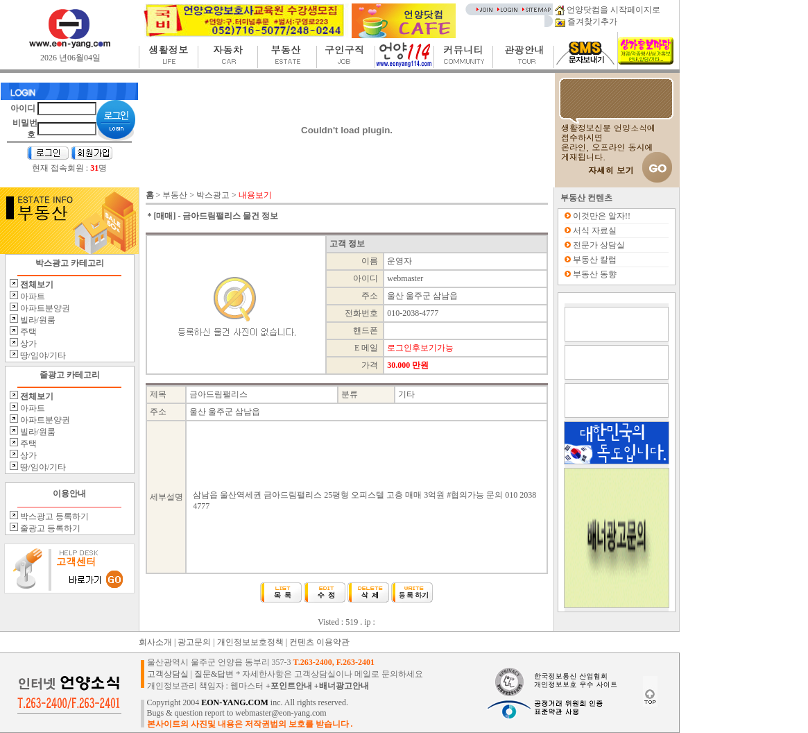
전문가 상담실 (599, 245)
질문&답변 (214, 674)
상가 (27, 343)
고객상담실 (168, 674)
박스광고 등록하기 (53, 516)
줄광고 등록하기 (49, 528)
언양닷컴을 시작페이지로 (607, 10)
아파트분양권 (44, 308)
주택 (27, 332)
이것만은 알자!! (601, 216)
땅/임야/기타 (42, 355)
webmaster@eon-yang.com (280, 713)
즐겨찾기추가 (586, 21)
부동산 (174, 195)
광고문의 (194, 642)
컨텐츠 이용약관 (319, 642)
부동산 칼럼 (595, 259)
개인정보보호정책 (250, 642)
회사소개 (155, 642)
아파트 (31, 296)
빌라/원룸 (36, 320)
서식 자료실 (595, 230)
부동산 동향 (595, 274)
